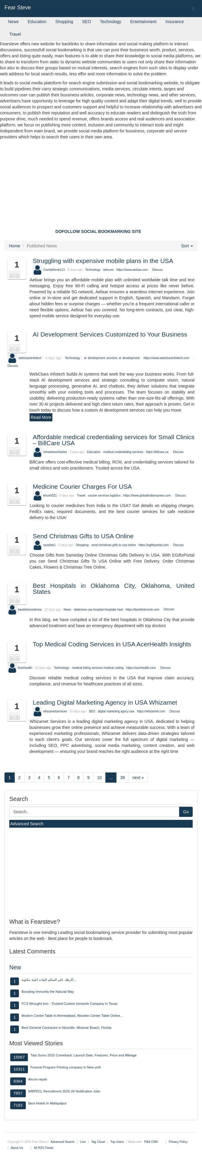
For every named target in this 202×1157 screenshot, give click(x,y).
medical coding (114, 667)
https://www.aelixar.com (132, 269)
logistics (115, 495)
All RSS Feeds (43, 1147)
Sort (187, 245)
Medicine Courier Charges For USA (82, 486)
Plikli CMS (151, 1141)
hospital (98, 609)
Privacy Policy (178, 1141)
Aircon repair (37, 1079)
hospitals (110, 609)
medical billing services (87, 667)
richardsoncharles (55, 452)
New (15, 967)
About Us (17, 1147)
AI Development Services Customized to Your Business (110, 334)
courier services (98, 495)
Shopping (64, 21)
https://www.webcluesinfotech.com (166, 358)
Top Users (117, 1141)
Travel (15, 34)
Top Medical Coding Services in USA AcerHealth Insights (112, 644)
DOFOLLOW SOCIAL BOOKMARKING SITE (98, 231)
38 (122, 777)
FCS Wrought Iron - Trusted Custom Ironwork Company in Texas (69, 1003)
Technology (110, 21)
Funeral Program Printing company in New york (65, 1067)
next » (138, 777)
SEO (86, 21)
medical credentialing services (123, 452)
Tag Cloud (98, 1141)
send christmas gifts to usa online (113, 545)
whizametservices (55, 711)
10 (99, 777)
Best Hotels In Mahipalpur (47, 1103)
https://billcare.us (157, 452)
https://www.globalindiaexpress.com (147, 495)
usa (90, 609)
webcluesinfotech (30, 358)
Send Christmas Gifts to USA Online (83, 536)
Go (186, 811)
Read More (41, 417)
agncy (125, 711)
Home (14, 245)
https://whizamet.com (151, 711)
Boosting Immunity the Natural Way (47, 991)
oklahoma (80, 609)
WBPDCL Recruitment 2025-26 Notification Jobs (64, 1091)
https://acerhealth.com (141, 667)
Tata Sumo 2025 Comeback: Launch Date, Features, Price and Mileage (83, 1055)
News (13, 21)
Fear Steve (18, 8)
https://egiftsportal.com (153, 545)
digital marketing (109, 711)
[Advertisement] (101, 185)
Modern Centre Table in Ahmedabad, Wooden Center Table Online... (72, 1015)
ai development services (100, 358)
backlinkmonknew (30, 609)
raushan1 (49, 545)
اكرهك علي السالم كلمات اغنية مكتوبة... (48, 979)
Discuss (157, 269)
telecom (108, 269)
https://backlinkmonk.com (142, 609)
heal (120, 609)
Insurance (174, 21)
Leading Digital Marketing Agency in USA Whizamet (105, 702)
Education (37, 21)
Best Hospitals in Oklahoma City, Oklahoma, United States (113, 588)
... (111, 777)
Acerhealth (25, 667)
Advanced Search (27, 823)
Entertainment (143, 21)
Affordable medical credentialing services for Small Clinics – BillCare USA (113, 439)
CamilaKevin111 (54, 269)
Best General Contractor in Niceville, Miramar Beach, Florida (66, 1027)
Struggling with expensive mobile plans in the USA (103, 260)
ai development (130, 358)
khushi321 (50, 495)
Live (83, 1141)
